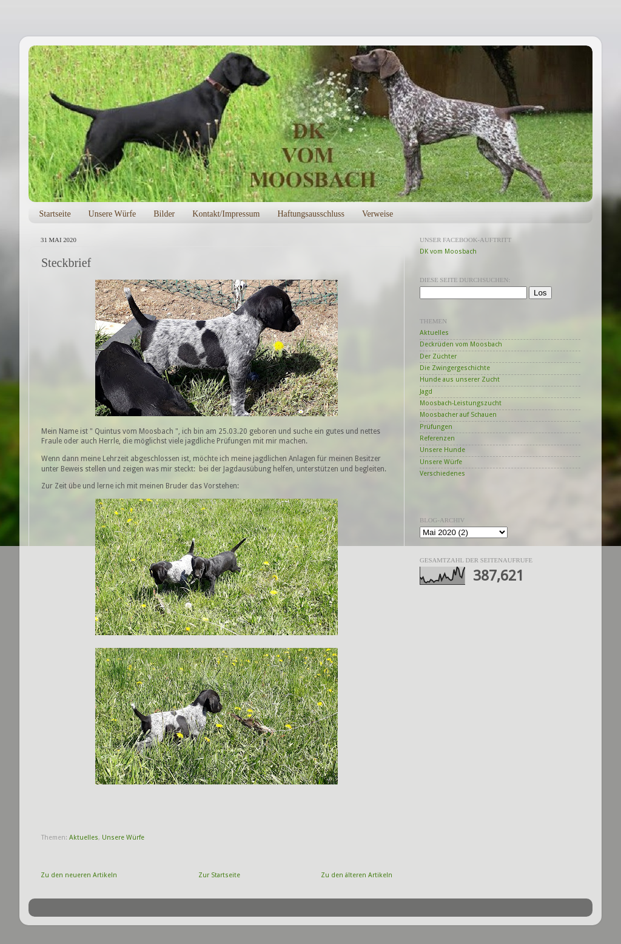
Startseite (55, 213)
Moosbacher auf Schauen (458, 415)
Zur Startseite (219, 875)
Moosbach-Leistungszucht (461, 403)
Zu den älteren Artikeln (356, 875)
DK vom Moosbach (448, 251)
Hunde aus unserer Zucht (460, 379)
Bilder (164, 213)
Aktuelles (83, 837)
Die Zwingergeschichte (455, 368)
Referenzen (437, 438)
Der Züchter (438, 356)
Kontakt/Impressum (226, 213)
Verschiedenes (442, 473)
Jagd (426, 392)
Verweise (377, 213)
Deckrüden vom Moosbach (461, 344)
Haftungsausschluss (310, 213)
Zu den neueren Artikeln (79, 875)
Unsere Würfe (112, 213)
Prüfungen (436, 427)
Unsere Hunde (442, 450)
